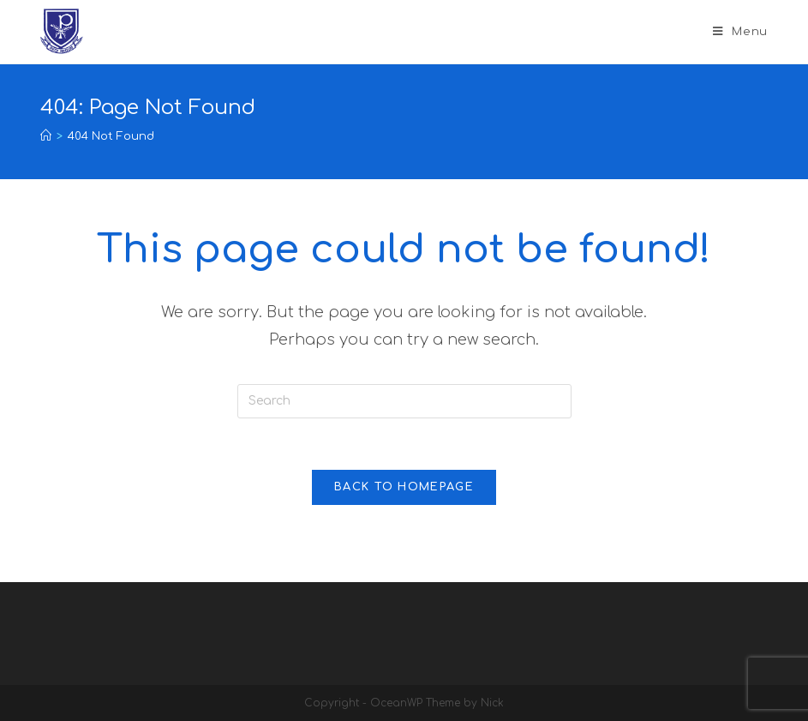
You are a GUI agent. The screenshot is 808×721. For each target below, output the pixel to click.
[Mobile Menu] (740, 32)
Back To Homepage (404, 487)
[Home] (45, 136)
